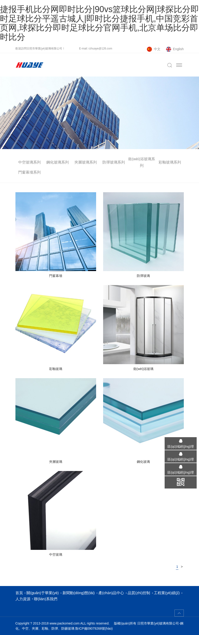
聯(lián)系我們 (45, 599)
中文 (157, 49)
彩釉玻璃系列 (170, 162)
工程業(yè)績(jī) (167, 593)
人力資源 (22, 599)
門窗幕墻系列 (29, 172)
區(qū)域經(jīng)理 (180, 446)
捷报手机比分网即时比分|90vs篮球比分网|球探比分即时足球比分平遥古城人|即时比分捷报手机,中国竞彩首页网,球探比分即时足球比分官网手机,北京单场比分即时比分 (99, 23)
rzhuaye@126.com (100, 48)
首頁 (19, 593)
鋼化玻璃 (143, 462)
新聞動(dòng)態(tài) (78, 593)
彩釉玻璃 (55, 369)
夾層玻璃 (55, 462)
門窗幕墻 (55, 276)
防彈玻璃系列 (113, 162)
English (178, 49)
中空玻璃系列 (29, 162)
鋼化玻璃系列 (57, 162)
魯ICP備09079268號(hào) (93, 628)
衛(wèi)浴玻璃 (143, 369)
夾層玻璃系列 (85, 162)
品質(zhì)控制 (139, 593)
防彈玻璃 (143, 276)
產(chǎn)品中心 (111, 593)
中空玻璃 (55, 554)
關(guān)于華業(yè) (42, 593)
